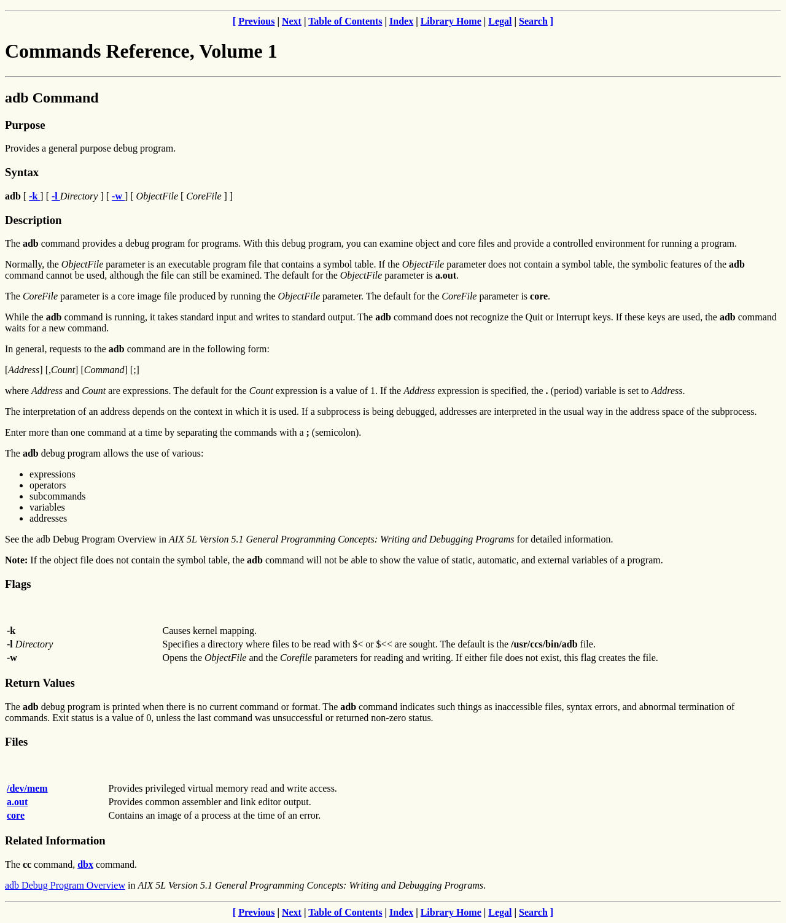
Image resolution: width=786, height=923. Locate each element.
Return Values (40, 682)
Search (533, 21)
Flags (18, 583)
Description (33, 220)
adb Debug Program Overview (65, 885)
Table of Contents (345, 21)
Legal (500, 21)
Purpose (25, 124)
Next (292, 21)
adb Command (52, 98)
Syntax (22, 172)
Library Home (451, 21)
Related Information (55, 840)
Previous (256, 21)
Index (401, 21)
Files (16, 741)
